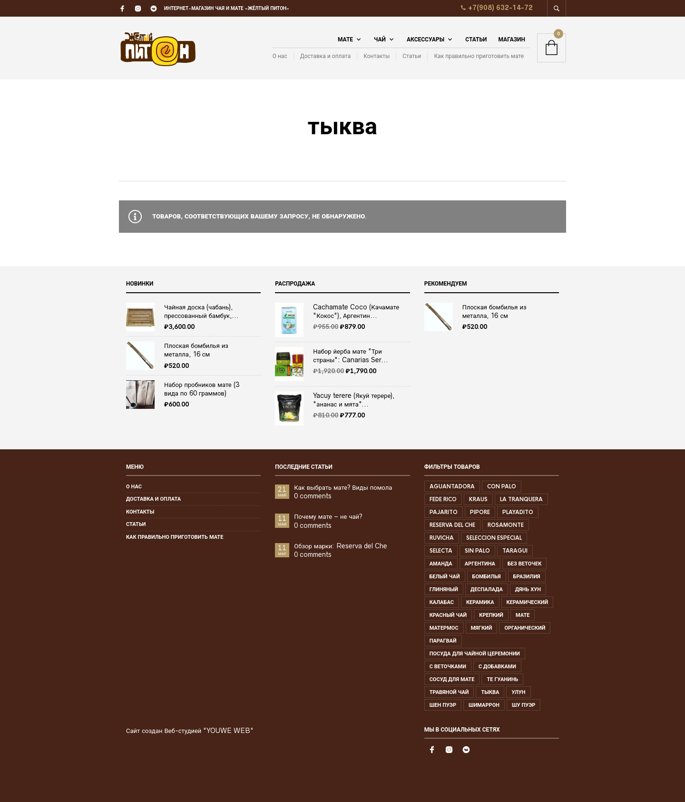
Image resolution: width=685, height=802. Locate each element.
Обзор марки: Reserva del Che (340, 546)
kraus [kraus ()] (478, 499)
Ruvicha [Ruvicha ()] (442, 538)
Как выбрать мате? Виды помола (343, 487)
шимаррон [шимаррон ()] (484, 705)
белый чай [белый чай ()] (445, 576)
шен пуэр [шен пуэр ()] (443, 705)
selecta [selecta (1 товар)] (441, 550)
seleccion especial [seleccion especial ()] (494, 538)
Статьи (476, 39)
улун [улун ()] (518, 692)
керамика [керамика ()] (480, 602)
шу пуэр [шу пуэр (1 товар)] (523, 705)
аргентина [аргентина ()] (480, 563)
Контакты (376, 55)
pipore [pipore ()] (480, 512)
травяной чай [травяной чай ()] (449, 692)
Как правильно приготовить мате (479, 55)
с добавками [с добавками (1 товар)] (497, 666)
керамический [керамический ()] (527, 602)
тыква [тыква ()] (490, 692)
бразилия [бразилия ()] (526, 576)
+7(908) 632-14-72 (496, 7)
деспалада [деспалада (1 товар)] (486, 589)
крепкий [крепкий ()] (491, 615)
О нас (280, 55)
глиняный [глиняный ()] (444, 589)
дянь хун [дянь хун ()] (528, 589)
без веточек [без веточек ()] (524, 563)
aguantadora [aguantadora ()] (452, 486)
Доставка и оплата (325, 55)
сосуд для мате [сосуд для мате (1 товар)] (452, 679)
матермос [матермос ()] (444, 627)
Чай (380, 39)
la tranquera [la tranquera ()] (521, 499)
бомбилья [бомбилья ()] (486, 576)
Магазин (511, 39)
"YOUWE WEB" (228, 730)
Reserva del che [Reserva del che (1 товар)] (452, 525)
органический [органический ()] (524, 627)
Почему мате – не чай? (328, 516)
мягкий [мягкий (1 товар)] (481, 627)
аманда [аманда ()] (441, 563)
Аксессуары (425, 39)
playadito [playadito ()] (517, 512)
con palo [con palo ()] (501, 486)
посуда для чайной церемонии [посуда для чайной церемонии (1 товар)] (475, 653)
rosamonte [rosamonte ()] (506, 525)
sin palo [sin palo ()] (477, 550)
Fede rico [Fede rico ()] (443, 499)
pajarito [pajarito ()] (444, 512)
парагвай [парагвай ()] (443, 640)
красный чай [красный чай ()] (448, 615)
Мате (345, 39)
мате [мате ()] (522, 615)
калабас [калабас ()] (442, 602)
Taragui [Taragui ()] (515, 550)
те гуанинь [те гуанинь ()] (502, 679)
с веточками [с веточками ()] (448, 666)
